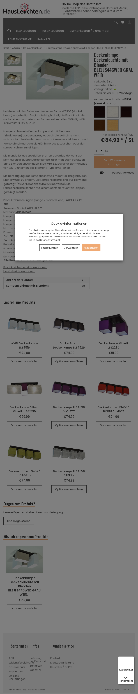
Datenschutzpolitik (49, 239)
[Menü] (132, 659)
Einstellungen (49, 248)
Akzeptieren (91, 248)
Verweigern (71, 248)
